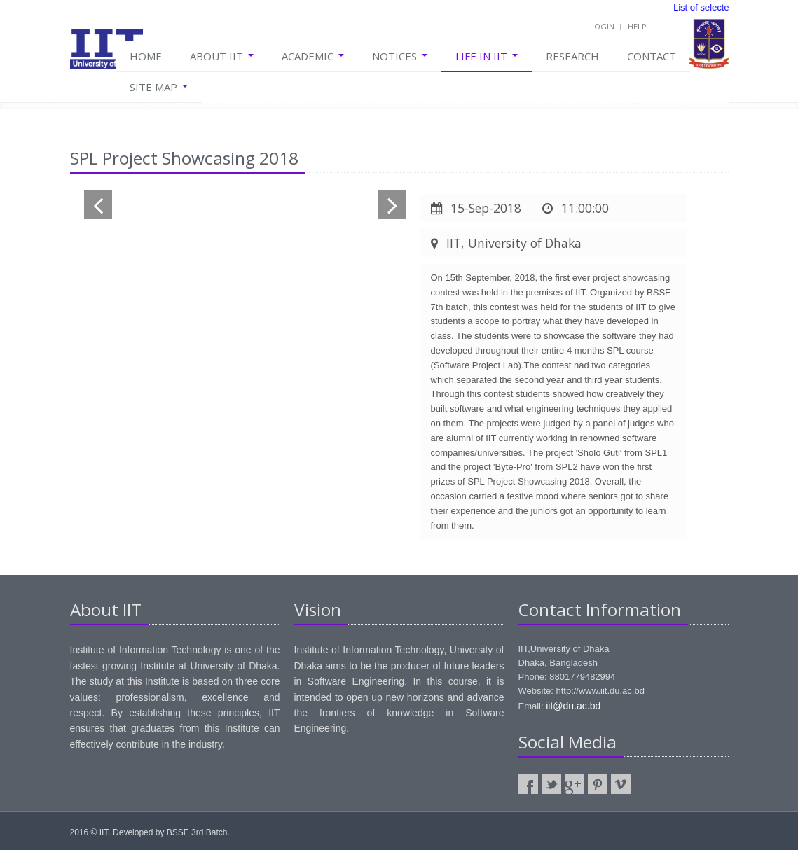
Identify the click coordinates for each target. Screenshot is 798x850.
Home (146, 56)
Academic (313, 56)
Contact (651, 56)
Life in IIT (486, 56)
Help (637, 26)
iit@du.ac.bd (573, 705)
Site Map (159, 87)
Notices (399, 56)
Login (602, 26)
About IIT (222, 56)
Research (572, 56)
